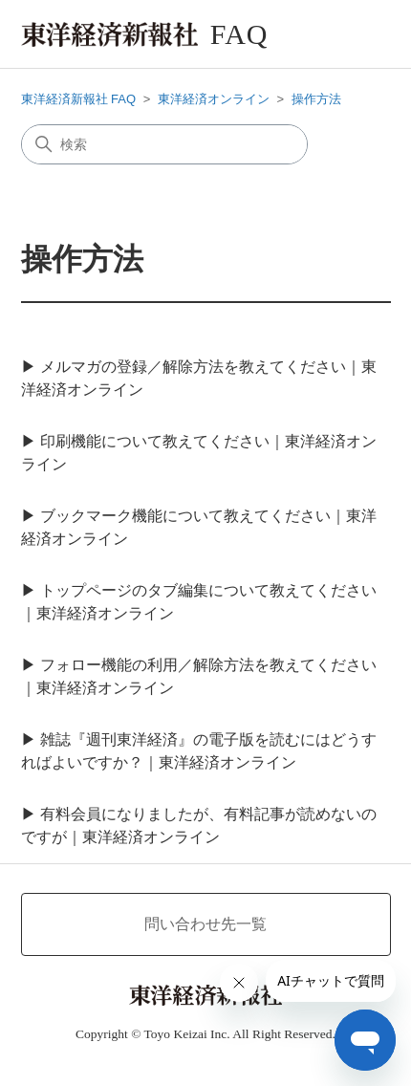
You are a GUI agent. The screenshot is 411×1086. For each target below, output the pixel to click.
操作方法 (316, 99)
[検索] (164, 144)
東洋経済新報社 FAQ (79, 99)
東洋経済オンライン (214, 99)
